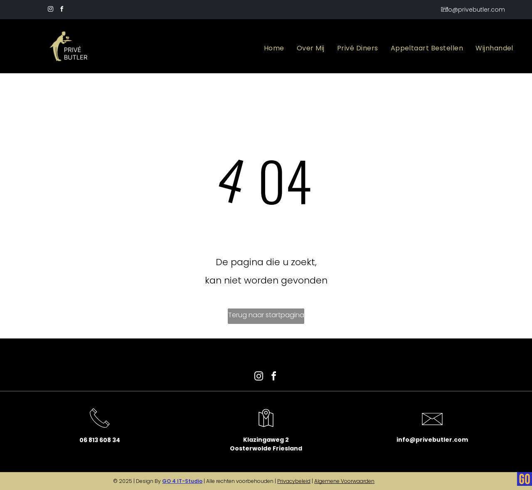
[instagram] (50, 10)
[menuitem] (274, 48)
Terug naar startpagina (266, 315)
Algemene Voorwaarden (344, 481)
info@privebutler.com (432, 439)
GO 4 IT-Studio (182, 481)
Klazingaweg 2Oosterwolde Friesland (266, 444)
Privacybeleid (293, 481)
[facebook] (61, 10)
